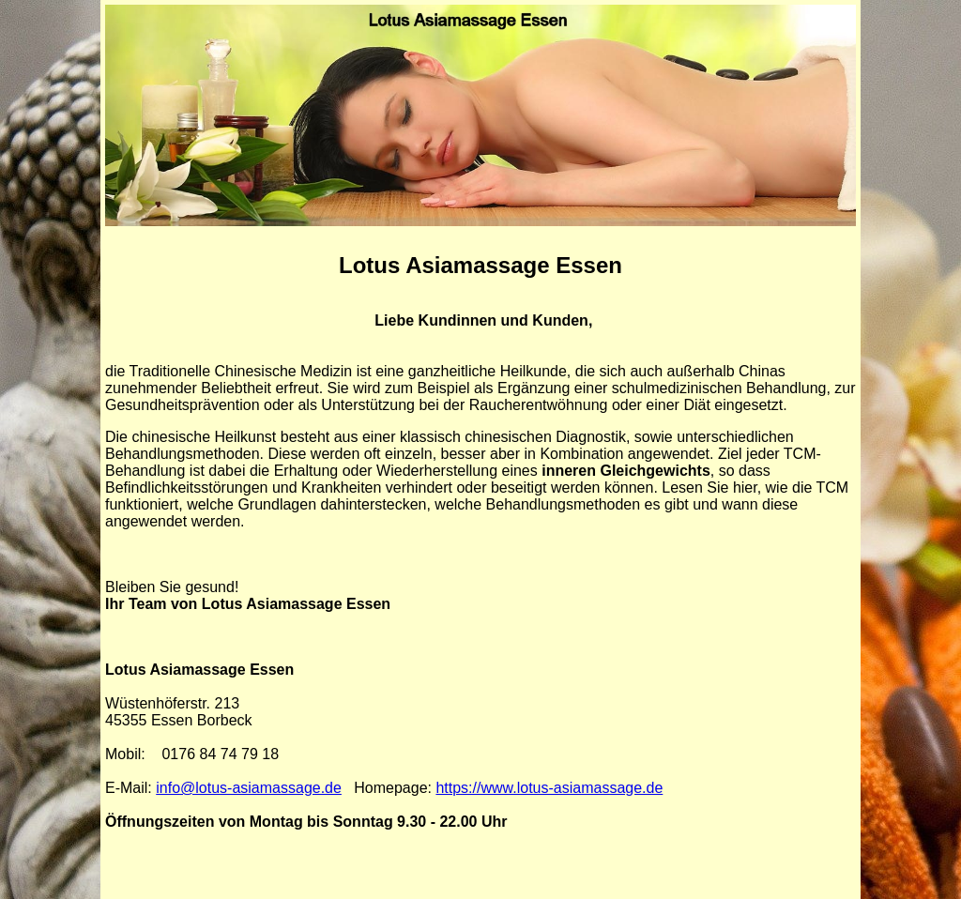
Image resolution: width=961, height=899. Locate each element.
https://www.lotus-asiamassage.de (549, 788)
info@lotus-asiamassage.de (249, 788)
